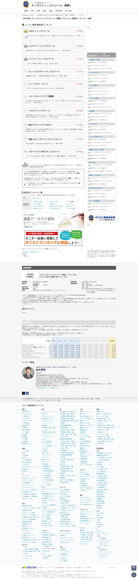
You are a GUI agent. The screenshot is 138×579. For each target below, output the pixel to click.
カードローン (26, 476)
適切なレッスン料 (37, 208)
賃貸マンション (26, 526)
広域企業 (100, 432)
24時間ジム (63, 535)
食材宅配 (44, 425)
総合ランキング (37, 198)
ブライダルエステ (85, 497)
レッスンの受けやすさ (38, 206)
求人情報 (88, 567)
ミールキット (46, 430)
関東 (92, 532)
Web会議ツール (84, 479)
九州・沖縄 (64, 436)
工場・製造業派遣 (85, 441)
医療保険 (24, 436)
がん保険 (24, 439)
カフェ (44, 491)
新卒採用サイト (84, 452)
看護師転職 (83, 430)
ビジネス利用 (47, 555)
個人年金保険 (101, 503)
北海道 (63, 430)
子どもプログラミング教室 (68, 526)
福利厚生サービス (47, 521)
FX (23, 473)
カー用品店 (63, 558)
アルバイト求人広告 (86, 465)
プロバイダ (100, 423)
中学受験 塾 (63, 450)
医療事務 (66, 501)
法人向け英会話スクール (67, 524)
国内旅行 (45, 535)
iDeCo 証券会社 (27, 462)
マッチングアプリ (85, 523)
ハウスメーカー (28, 556)
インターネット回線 (103, 434)
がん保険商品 (101, 487)
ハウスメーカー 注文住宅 (29, 542)
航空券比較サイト (47, 537)
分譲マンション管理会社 (29, 515)
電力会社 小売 (46, 523)
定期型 (105, 476)
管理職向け (84, 486)
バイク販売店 (46, 477)
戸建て (33, 508)
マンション (26, 508)
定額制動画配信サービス (49, 493)
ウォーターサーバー (48, 411)
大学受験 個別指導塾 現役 (67, 416)
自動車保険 (25, 411)
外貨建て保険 (101, 496)
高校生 (63, 475)
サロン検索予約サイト (86, 504)
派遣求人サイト (84, 443)
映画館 (82, 530)
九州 (38, 517)
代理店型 (26, 416)
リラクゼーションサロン (67, 537)
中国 (112, 427)
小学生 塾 (63, 464)
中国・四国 (36, 551)
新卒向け (84, 490)
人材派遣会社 (84, 462)
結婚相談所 (83, 516)
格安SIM (100, 420)
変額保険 (99, 505)
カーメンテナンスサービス (50, 489)
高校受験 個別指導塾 (66, 439)
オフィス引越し (46, 514)
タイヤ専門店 (64, 561)
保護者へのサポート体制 (56, 206)
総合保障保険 (101, 501)
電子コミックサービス (48, 500)
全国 (90, 539)
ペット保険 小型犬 (102, 469)
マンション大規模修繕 (28, 519)
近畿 (34, 517)
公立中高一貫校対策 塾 (67, 459)
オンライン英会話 (65, 496)
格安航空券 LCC (47, 542)
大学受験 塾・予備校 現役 (67, 411)
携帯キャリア (101, 411)
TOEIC (63, 505)
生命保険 (24, 434)
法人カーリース (84, 472)
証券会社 (26, 455)
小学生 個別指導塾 (65, 468)
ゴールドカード (28, 487)
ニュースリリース (48, 567)
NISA (23, 453)
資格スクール (64, 512)
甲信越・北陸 (71, 432)
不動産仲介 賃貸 (27, 522)
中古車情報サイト (47, 466)
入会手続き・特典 (37, 201)
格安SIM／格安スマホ (103, 418)
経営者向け (84, 483)
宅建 (62, 503)
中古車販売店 (46, 468)
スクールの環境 (37, 203)
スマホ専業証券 (26, 460)
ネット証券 (25, 451)
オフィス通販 (46, 516)
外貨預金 (24, 469)
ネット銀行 (25, 464)
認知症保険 (100, 494)
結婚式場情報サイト (86, 521)
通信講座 (62, 498)
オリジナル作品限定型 (50, 505)
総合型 (45, 503)
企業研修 (82, 481)
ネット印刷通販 (84, 474)
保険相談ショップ (27, 443)
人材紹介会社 (84, 458)
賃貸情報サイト (26, 524)
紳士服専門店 (64, 554)
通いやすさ (69, 206)
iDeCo (98, 522)
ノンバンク (32, 478)
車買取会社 (45, 464)
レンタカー (45, 457)
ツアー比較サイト (47, 546)
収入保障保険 (102, 485)
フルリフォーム (28, 533)
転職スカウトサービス (86, 425)
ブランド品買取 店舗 (48, 512)
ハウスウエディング (86, 511)
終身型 (100, 476)
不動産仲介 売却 (27, 506)
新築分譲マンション (28, 537)
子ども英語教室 (64, 489)
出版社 (45, 507)
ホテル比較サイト (47, 539)
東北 (26, 549)
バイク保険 (25, 418)
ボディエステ (84, 502)
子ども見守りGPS (47, 525)
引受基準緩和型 (102, 478)
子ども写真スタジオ (48, 496)
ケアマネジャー (72, 508)
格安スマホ (107, 420)
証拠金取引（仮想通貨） (30, 496)
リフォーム (25, 531)
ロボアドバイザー (27, 498)
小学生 (25, 256)
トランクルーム (46, 443)
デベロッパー (27, 558)
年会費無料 (26, 482)
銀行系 (25, 478)
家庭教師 (62, 477)
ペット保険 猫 (101, 471)
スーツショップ (64, 556)
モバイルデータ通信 (103, 416)
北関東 (31, 549)
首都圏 (25, 517)
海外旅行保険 (26, 430)
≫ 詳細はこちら (27, 304)
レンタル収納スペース (50, 446)
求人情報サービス (85, 446)
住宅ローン (25, 471)
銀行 (24, 457)
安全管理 (52, 203)
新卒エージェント (85, 455)
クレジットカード (27, 480)
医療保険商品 (101, 473)
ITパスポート (70, 510)
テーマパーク (84, 544)
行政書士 (64, 508)
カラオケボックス (85, 541)
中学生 (69, 475)
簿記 (66, 503)
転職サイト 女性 (85, 423)
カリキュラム (70, 203)
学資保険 (24, 441)
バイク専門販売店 (48, 480)
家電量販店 (63, 549)
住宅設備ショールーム (28, 528)
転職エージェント (85, 427)
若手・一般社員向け (87, 488)
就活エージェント (85, 411)
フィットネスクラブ (66, 533)
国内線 (45, 544)
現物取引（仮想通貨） (30, 494)
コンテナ (45, 448)
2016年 (24, 312)
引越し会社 (45, 452)
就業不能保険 (101, 492)
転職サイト (83, 420)
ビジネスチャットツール (87, 476)
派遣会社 (82, 439)
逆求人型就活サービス (86, 416)
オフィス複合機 (46, 519)
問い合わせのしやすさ (55, 208)
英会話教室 (63, 494)
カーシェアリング (47, 455)
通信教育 (62, 473)
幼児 (24, 254)
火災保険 (24, 427)
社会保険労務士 (71, 505)
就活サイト (83, 414)
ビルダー (26, 547)
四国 (99, 430)
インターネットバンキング (30, 467)
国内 (44, 551)
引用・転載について (79, 567)
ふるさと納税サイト (48, 441)
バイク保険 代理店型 (103, 460)
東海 (30, 517)
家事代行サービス (47, 418)
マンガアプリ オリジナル (49, 509)
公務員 (63, 510)
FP (62, 501)
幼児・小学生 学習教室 (67, 480)
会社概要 (40, 567)
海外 (48, 551)
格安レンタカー (46, 459)
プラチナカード (104, 545)
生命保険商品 (101, 480)
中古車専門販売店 (48, 471)
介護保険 (99, 498)
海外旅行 (52, 535)
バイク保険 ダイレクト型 (104, 457)
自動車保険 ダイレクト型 (104, 453)
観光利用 (45, 558)
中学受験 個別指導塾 (66, 455)
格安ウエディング (85, 514)
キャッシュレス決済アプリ (30, 489)
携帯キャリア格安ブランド (105, 414)
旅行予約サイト (46, 533)
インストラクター (54, 201)
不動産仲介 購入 (27, 510)
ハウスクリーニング (48, 420)
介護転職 (82, 432)
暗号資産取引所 (26, 492)
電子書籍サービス (47, 498)
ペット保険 (25, 432)
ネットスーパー (46, 434)
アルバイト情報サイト (86, 418)
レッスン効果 (93, 85)
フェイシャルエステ (86, 500)
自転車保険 (25, 425)
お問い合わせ (69, 567)
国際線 (50, 544)
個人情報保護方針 (59, 567)
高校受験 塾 (63, 427)
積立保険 (99, 508)
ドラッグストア (64, 552)
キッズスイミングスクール (30, 252)
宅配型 (45, 450)
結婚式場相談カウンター (87, 518)
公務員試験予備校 (65, 521)
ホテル (44, 553)
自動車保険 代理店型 (103, 455)
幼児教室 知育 (64, 482)
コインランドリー (47, 423)
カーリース (45, 462)
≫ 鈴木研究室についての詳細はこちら (47, 387)
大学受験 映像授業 (65, 425)
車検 (43, 487)
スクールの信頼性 (71, 208)
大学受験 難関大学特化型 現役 (69, 420)
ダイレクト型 (27, 414)
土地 (38, 508)
